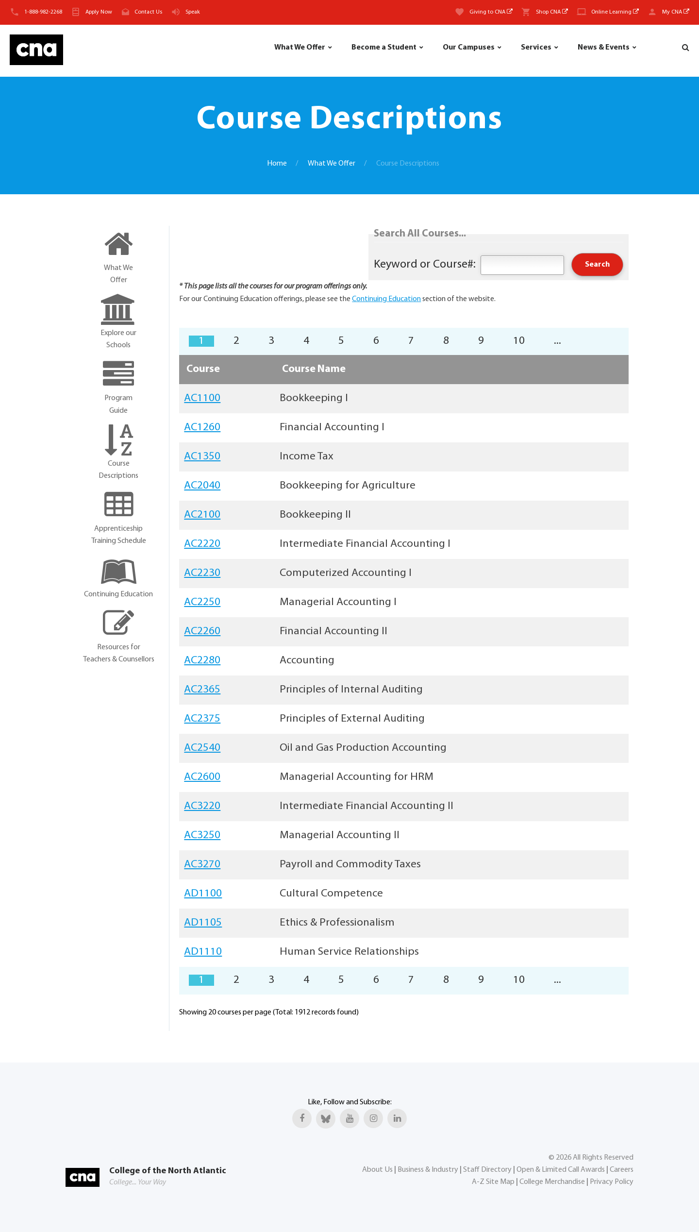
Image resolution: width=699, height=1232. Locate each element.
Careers (621, 1170)
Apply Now (98, 12)
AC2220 (202, 544)
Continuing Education (386, 299)
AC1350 (202, 456)
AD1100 (203, 893)
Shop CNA (552, 12)
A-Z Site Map (493, 1182)
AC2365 (202, 689)
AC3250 (202, 835)
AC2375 (202, 719)
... (557, 341)
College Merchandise (552, 1182)
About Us (377, 1170)
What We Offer (299, 47)
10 (519, 341)
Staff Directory (487, 1170)
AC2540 (202, 748)
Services (536, 47)
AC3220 (202, 806)
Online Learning (615, 12)
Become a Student (383, 47)
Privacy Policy (611, 1182)
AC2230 (202, 573)
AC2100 (202, 515)
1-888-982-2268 (43, 12)
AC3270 (202, 864)
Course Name (314, 369)
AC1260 (202, 427)
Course (203, 369)
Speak (192, 12)
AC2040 (202, 485)
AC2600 (202, 777)
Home (277, 164)
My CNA (675, 12)
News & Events (604, 47)
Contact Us (148, 12)
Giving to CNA (491, 12)
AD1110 (203, 952)
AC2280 (202, 660)
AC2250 (202, 602)
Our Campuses (469, 47)
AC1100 (202, 398)
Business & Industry (428, 1170)
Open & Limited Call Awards (560, 1170)
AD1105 (203, 922)
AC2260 (202, 631)
